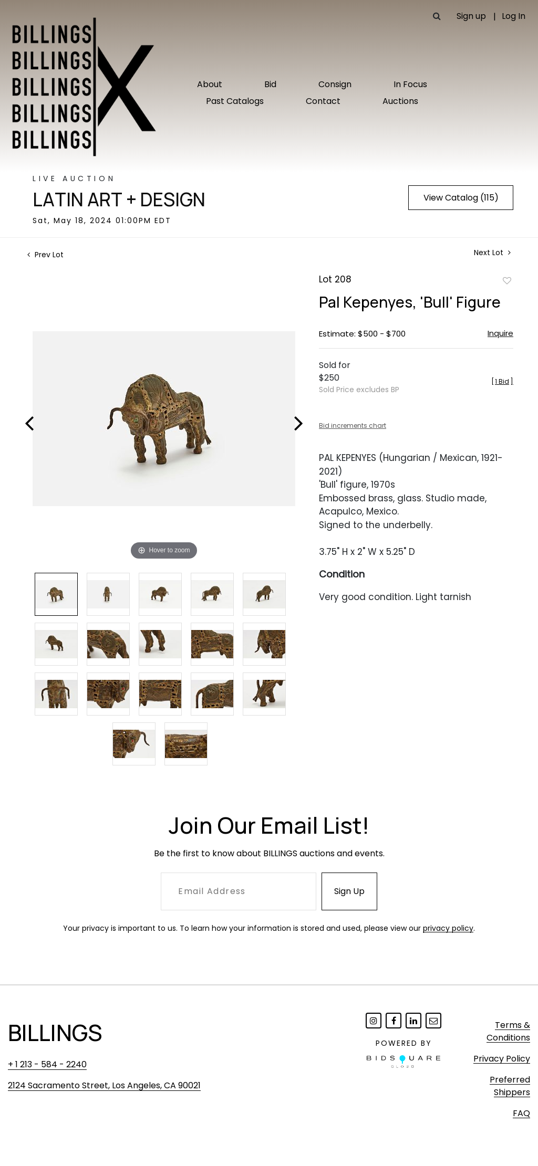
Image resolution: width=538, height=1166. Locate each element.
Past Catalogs (235, 101)
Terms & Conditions (508, 1031)
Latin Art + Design (119, 199)
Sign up (471, 16)
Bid (270, 84)
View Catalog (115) (461, 198)
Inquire (500, 333)
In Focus (410, 84)
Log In (513, 16)
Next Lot (492, 252)
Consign (334, 84)
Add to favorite (507, 280)
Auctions (400, 101)
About (209, 84)
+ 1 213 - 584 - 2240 (47, 1064)
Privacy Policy (501, 1059)
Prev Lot (45, 254)
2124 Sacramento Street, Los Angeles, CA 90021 (104, 1085)
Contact (323, 101)
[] (502, 381)
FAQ (521, 1113)
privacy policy (448, 928)
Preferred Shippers (510, 1086)
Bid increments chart (352, 425)
